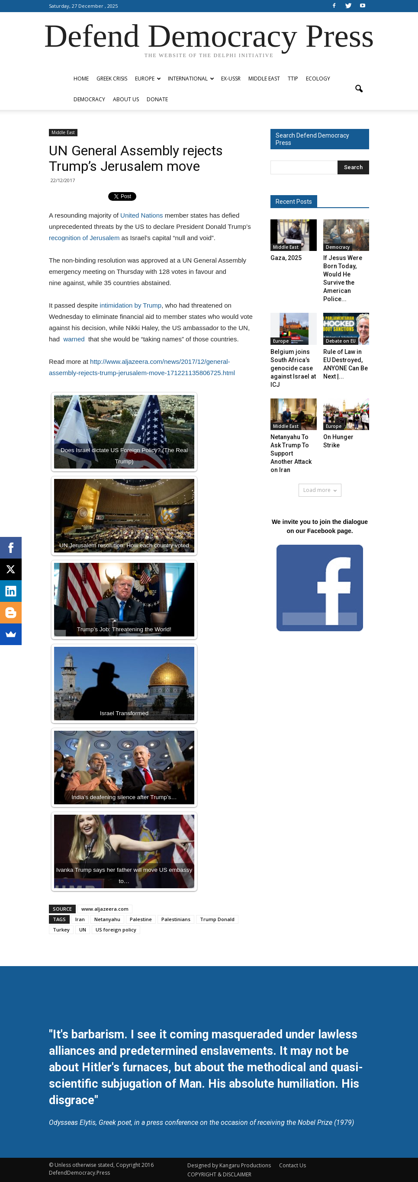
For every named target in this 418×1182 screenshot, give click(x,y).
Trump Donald (217, 919)
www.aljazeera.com (105, 909)
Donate (157, 99)
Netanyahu (107, 919)
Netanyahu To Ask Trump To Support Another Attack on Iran (291, 453)
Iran (80, 919)
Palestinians (175, 919)
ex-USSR (231, 78)
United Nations (141, 215)
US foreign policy (116, 929)
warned (74, 339)
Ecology (318, 78)
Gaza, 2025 (286, 257)
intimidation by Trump (131, 305)
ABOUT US (126, 99)
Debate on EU (341, 341)
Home (81, 78)
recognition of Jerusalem (84, 237)
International (191, 78)
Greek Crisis (111, 78)
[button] (358, 89)
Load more (320, 490)
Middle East (264, 78)
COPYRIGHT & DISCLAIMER (219, 1174)
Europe (148, 78)
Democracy (89, 99)
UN (82, 929)
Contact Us (292, 1165)
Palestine (141, 919)
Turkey (61, 929)
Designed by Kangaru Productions (229, 1165)
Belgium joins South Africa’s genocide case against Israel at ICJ (293, 368)
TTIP (293, 78)
